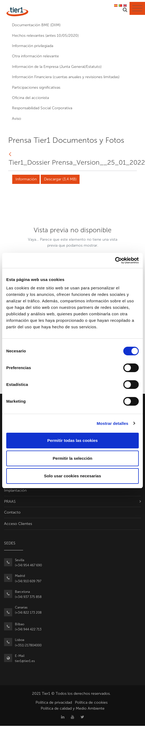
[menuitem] (72, 25)
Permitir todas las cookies (72, 440)
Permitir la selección (72, 458)
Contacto (12, 512)
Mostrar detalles (112, 423)
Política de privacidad (54, 702)
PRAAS (10, 501)
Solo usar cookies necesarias (72, 476)
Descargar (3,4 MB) (60, 179)
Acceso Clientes (18, 524)
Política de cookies (91, 702)
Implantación (15, 490)
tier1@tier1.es (25, 661)
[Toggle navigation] (137, 8)
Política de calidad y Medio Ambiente (73, 708)
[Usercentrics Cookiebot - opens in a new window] (115, 260)
